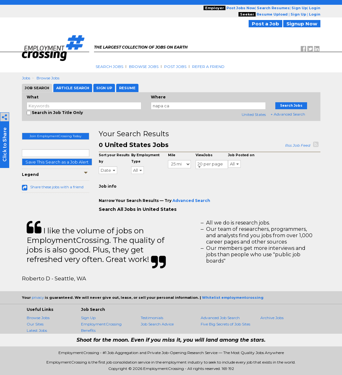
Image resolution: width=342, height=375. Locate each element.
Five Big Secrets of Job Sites (225, 324)
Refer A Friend (208, 66)
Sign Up (88, 317)
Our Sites (35, 324)
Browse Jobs (143, 66)
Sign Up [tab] (104, 88)
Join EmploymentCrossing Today (55, 136)
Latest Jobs (37, 330)
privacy (38, 297)
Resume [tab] (127, 88)
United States (254, 114)
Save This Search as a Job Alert (57, 161)
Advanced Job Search (220, 317)
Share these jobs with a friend (57, 186)
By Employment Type (145, 158)
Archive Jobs (272, 317)
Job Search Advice (157, 324)
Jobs (26, 78)
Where (158, 97)
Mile (171, 155)
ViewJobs (204, 155)
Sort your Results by (114, 158)
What (32, 97)
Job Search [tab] (37, 88)
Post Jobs (175, 66)
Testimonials (152, 317)
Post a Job (265, 24)
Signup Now (301, 24)
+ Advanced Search (288, 114)
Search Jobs (109, 66)
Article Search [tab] (72, 88)
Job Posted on (241, 155)
